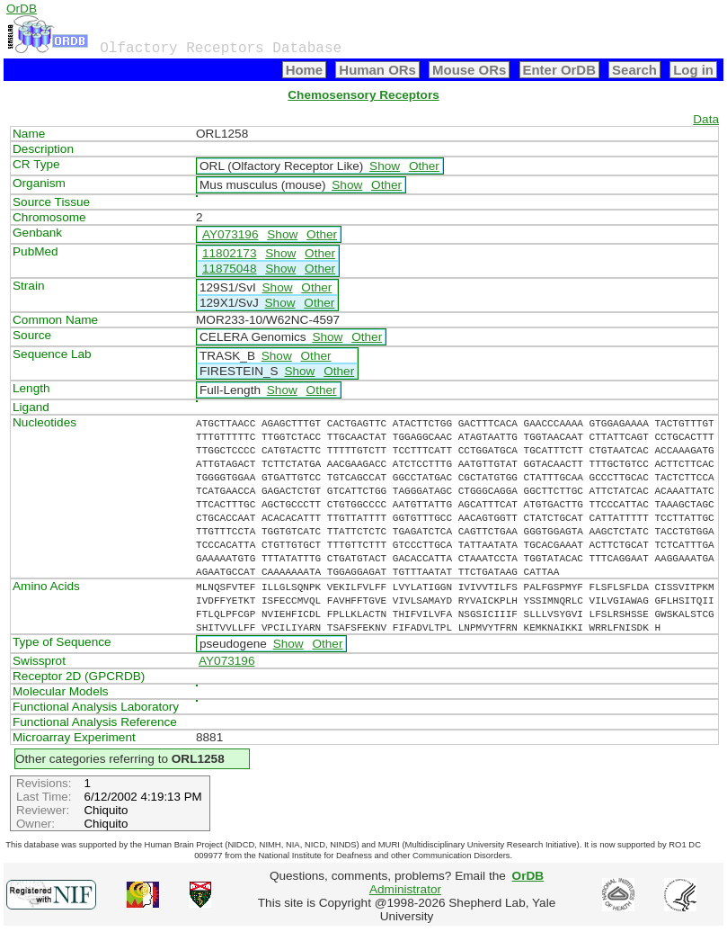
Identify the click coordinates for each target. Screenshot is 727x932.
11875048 (229, 268)
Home (305, 69)
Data (706, 119)
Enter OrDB (559, 69)
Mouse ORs (469, 69)
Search (634, 69)
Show (384, 166)
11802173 (229, 253)
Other (424, 166)
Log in (693, 69)
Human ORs (377, 69)
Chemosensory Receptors (363, 95)
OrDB (21, 8)
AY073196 (230, 234)
